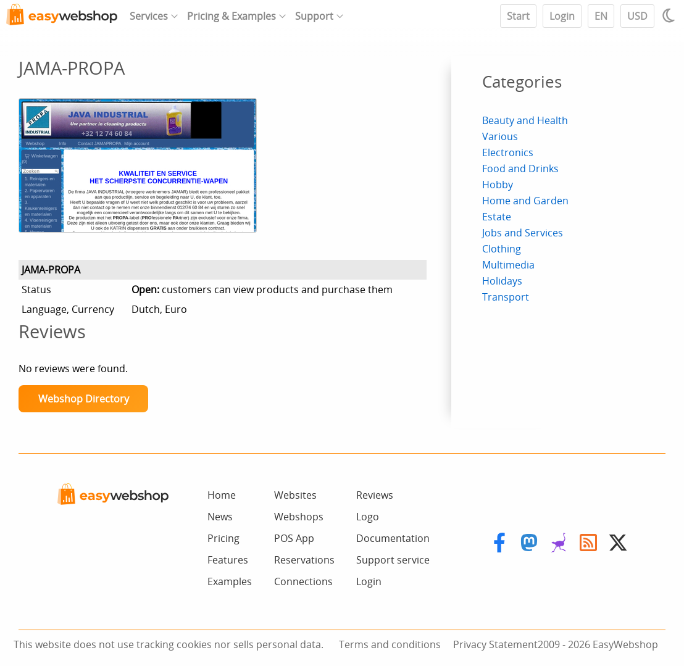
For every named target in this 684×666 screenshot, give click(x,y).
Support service (393, 560)
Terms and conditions (390, 644)
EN (600, 16)
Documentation (393, 538)
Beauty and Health (525, 120)
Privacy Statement (495, 644)
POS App (294, 538)
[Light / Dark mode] (670, 15)
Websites (295, 495)
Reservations (304, 560)
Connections (303, 581)
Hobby (497, 184)
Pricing (223, 538)
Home (221, 495)
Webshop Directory (83, 399)
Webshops (298, 516)
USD (637, 16)
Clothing (501, 249)
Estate (496, 216)
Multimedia (508, 265)
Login (562, 16)
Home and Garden (525, 200)
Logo (367, 516)
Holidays (502, 281)
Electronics (507, 152)
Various (500, 136)
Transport (505, 297)
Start (518, 16)
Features (227, 560)
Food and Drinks (520, 168)
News (220, 516)
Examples (229, 581)
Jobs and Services (522, 232)
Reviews (374, 495)
